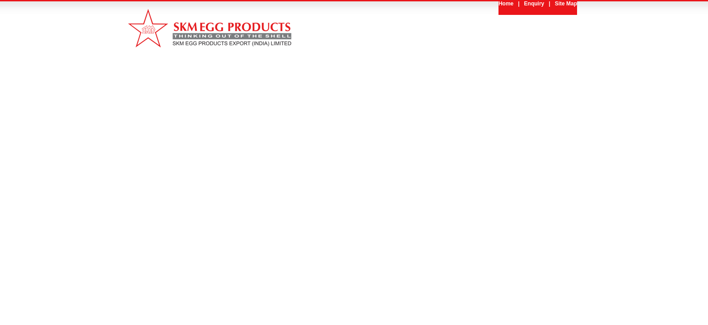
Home (505, 3)
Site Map (566, 3)
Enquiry (534, 3)
